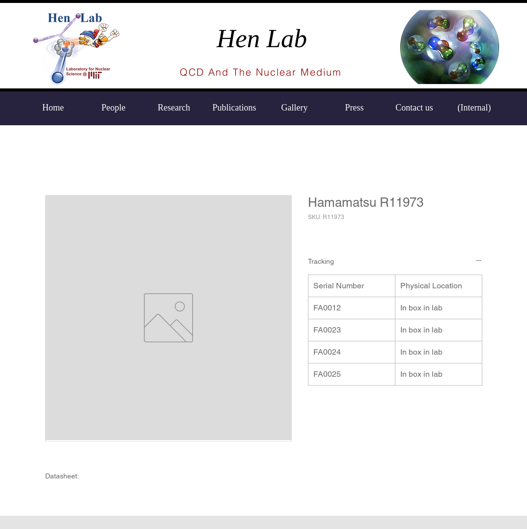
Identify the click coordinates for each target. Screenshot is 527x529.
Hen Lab (262, 38)
